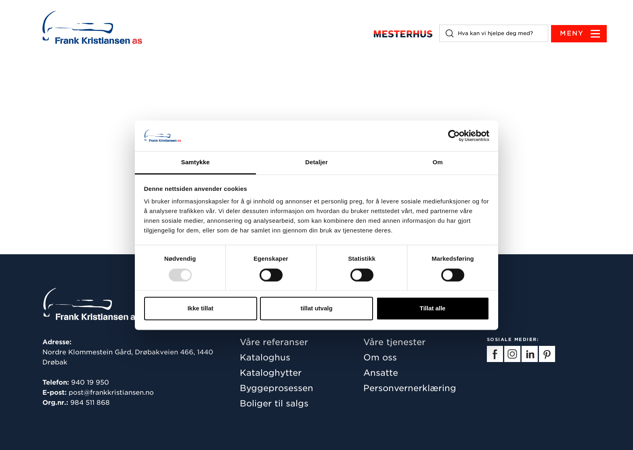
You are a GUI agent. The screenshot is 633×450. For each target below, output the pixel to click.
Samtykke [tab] (195, 162)
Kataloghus (265, 357)
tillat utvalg (316, 308)
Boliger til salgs (274, 403)
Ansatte (380, 373)
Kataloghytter (271, 373)
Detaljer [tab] (316, 162)
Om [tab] (437, 162)
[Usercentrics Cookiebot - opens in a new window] (454, 136)
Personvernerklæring (409, 388)
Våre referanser (274, 342)
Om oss (380, 357)
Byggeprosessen (276, 388)
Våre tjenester (394, 342)
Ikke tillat (200, 308)
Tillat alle (433, 308)
